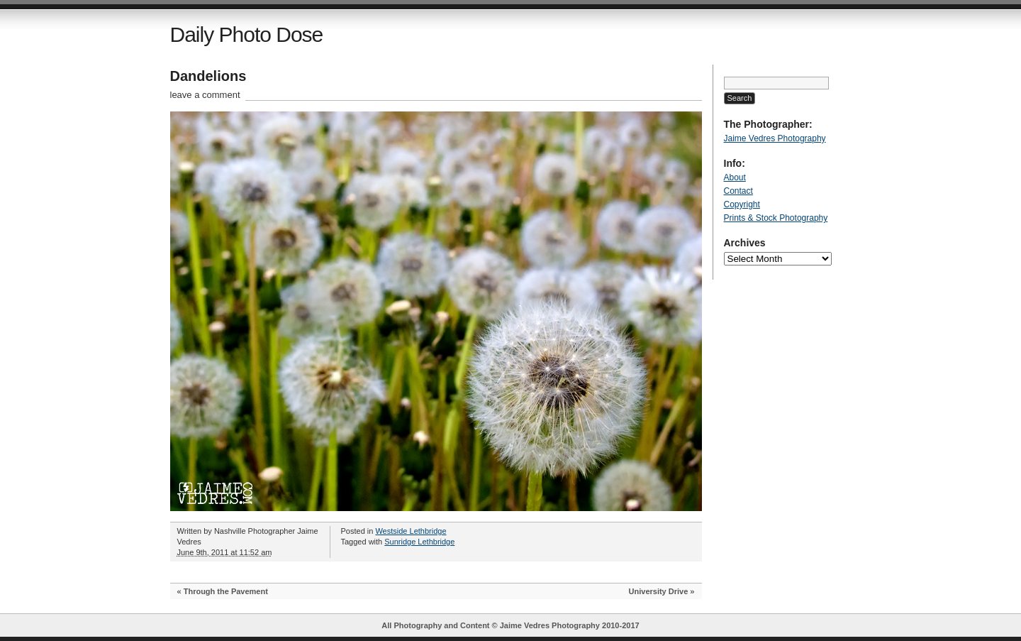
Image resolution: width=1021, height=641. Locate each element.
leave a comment (205, 94)
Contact (738, 191)
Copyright (742, 204)
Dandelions (208, 76)
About (735, 177)
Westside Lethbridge (410, 531)
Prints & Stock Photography (776, 218)
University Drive (658, 591)
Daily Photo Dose (246, 34)
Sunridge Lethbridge (419, 541)
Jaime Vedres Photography (775, 138)
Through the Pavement (226, 591)
